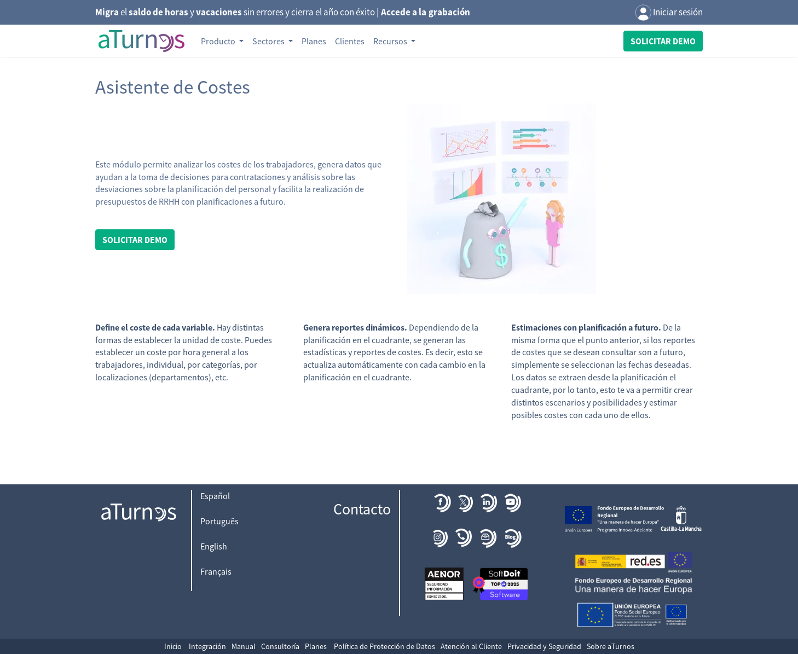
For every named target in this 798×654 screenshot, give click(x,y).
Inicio (173, 646)
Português (219, 521)
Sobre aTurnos (610, 646)
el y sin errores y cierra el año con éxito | (282, 12)
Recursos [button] (391, 41)
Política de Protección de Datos (384, 646)
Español (215, 495)
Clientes (350, 41)
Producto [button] (219, 41)
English (213, 546)
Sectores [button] (269, 41)
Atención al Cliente (471, 646)
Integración (207, 646)
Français (216, 571)
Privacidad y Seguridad (544, 646)
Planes (314, 41)
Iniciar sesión (669, 13)
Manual (244, 646)
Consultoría (280, 646)
